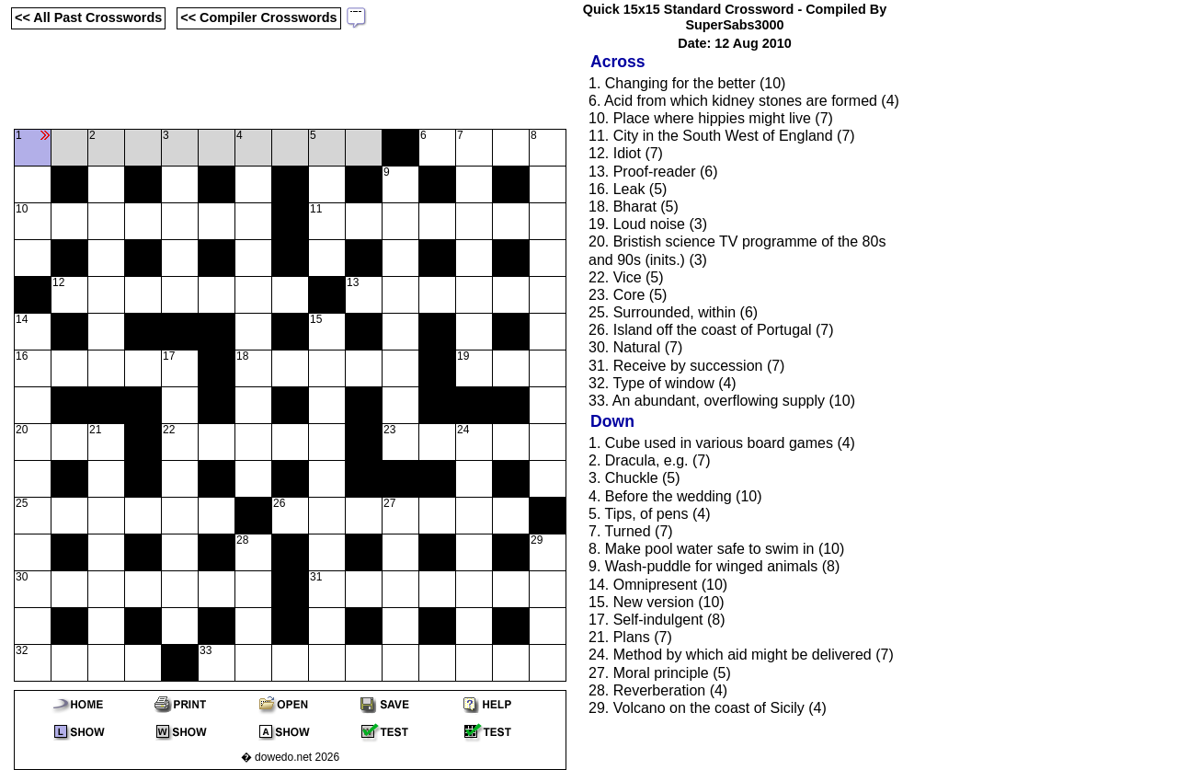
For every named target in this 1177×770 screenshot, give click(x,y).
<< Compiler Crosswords (258, 17)
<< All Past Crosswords (88, 17)
